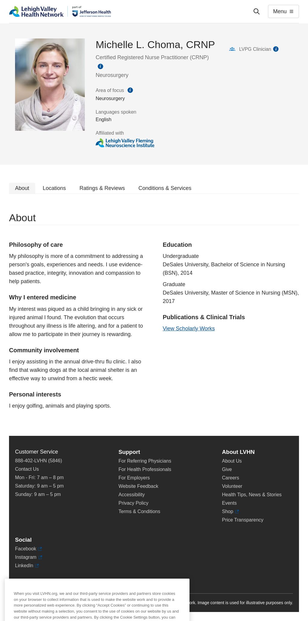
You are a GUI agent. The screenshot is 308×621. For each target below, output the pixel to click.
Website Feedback (138, 486)
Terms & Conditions (139, 511)
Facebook (28, 548)
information (100, 66)
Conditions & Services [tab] (164, 188)
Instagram (28, 557)
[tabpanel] (154, 315)
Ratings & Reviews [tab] (102, 188)
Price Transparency (242, 519)
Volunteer (232, 486)
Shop (230, 511)
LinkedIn (27, 565)
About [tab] (22, 188)
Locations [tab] (54, 188)
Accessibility (132, 494)
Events (229, 503)
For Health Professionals (145, 469)
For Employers (134, 477)
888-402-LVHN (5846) (38, 460)
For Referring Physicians (145, 460)
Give (227, 469)
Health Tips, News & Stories (252, 494)
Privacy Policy (134, 503)
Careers (230, 477)
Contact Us (27, 469)
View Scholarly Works (189, 329)
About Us (232, 460)
